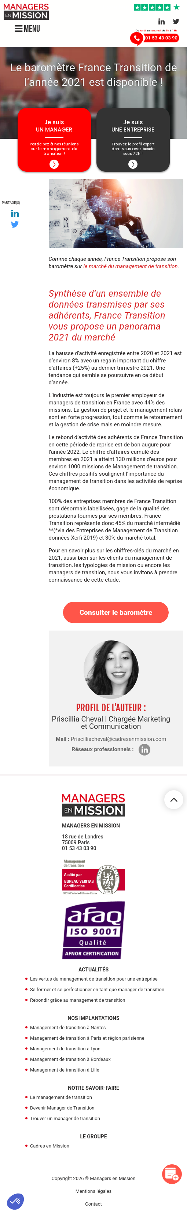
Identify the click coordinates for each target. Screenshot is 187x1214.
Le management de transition (61, 1097)
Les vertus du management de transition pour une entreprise (94, 979)
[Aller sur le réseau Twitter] (176, 21)
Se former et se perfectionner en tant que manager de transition (97, 989)
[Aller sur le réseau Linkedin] (161, 21)
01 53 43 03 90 (79, 848)
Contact (93, 1204)
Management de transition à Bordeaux (70, 1059)
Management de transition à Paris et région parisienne (87, 1038)
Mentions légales (94, 1191)
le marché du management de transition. (131, 266)
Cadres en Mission (49, 1146)
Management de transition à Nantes (68, 1027)
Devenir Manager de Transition (62, 1108)
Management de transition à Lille (64, 1070)
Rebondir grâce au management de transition (77, 1000)
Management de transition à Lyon (65, 1048)
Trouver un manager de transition (65, 1118)
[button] (15, 1201)
